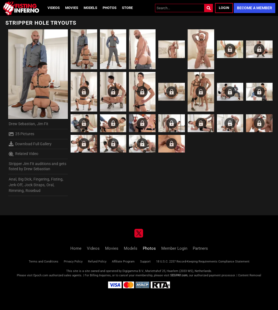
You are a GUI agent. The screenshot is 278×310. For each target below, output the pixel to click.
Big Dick (24, 179)
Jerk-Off (16, 185)
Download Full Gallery (30, 143)
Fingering (41, 179)
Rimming (16, 190)
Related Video (23, 153)
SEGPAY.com (179, 275)
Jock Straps (34, 185)
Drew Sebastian (22, 124)
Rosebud (33, 190)
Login (224, 8)
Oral (49, 185)
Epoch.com (40, 275)
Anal (12, 179)
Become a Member (254, 8)
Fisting (56, 179)
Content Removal (249, 275)
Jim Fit (42, 124)
